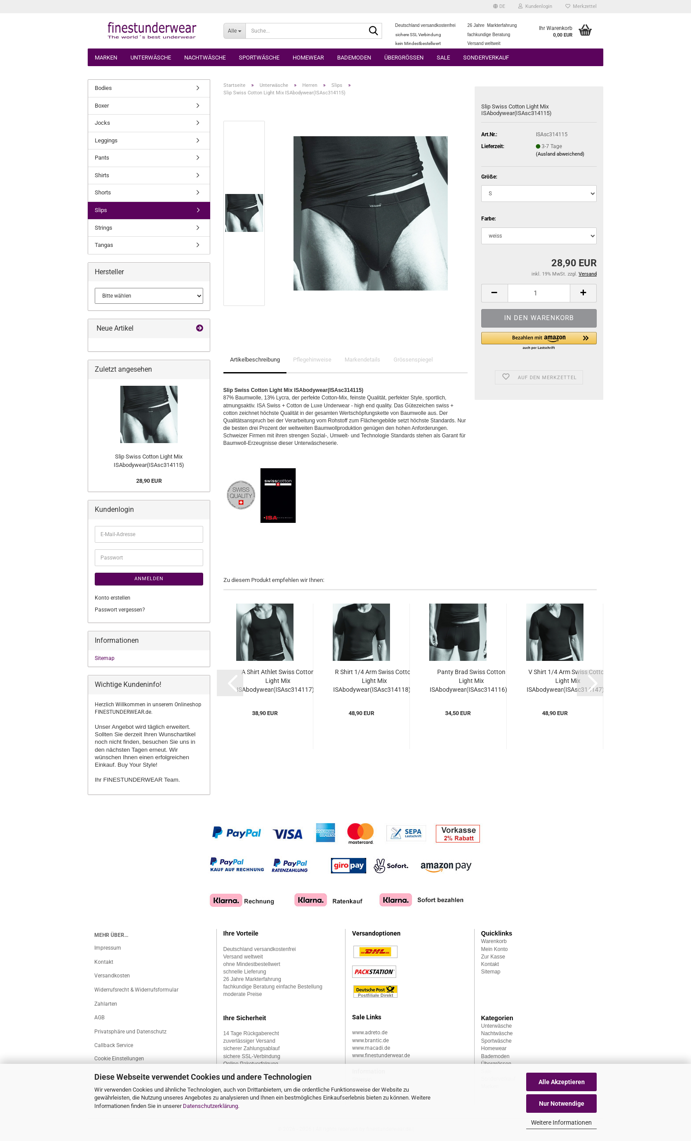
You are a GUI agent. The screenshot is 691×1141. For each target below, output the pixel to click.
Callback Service (113, 1045)
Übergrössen (404, 57)
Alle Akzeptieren (562, 1081)
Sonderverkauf (486, 57)
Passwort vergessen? (120, 610)
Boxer (102, 105)
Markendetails (362, 359)
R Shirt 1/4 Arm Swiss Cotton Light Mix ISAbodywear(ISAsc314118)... (374, 680)
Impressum (107, 948)
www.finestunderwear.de (381, 1055)
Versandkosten (112, 976)
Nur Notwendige (561, 1103)
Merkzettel (581, 6)
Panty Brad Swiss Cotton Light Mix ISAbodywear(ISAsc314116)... (471, 680)
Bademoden (354, 57)
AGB (99, 1017)
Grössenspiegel (413, 359)
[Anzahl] (539, 293)
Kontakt (103, 962)
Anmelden (148, 579)
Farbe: (488, 219)
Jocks (102, 122)
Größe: (489, 177)
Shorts (103, 192)
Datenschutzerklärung (210, 1106)
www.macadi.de (371, 1048)
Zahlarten (105, 1004)
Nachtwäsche (205, 57)
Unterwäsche (150, 57)
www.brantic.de (370, 1040)
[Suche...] (234, 31)
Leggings (106, 140)
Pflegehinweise (312, 359)
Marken (106, 57)
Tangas (104, 245)
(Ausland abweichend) (560, 154)
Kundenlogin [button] (535, 6)
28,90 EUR (149, 480)
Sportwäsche (259, 57)
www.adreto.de (369, 1032)
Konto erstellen (112, 598)
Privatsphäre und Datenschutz (130, 1032)
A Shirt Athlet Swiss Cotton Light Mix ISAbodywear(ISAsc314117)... (278, 680)
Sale (443, 57)
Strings (103, 227)
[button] (499, 6)
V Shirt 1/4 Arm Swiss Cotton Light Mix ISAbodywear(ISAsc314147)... (568, 680)
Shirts (102, 175)
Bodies (103, 88)
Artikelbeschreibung (255, 359)
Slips (101, 210)
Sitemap (105, 658)
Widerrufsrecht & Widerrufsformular (136, 990)
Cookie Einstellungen (119, 1058)
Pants (102, 157)
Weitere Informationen (561, 1122)
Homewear (308, 57)
